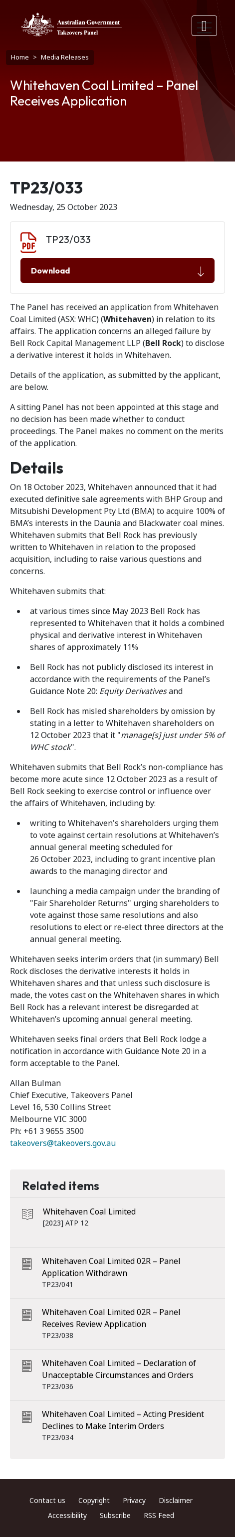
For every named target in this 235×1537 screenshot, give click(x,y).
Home (20, 57)
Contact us (47, 1501)
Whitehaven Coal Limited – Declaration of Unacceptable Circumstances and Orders (119, 1369)
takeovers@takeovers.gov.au (63, 1143)
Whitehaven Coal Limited (89, 1212)
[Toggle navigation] (205, 26)
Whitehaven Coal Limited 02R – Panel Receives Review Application (111, 1318)
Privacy (134, 1501)
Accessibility (67, 1515)
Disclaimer (176, 1501)
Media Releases (65, 57)
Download (117, 271)
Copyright (94, 1501)
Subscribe (115, 1515)
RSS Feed (159, 1515)
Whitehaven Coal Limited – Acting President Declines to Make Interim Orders (123, 1420)
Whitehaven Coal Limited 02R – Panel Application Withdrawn (111, 1267)
